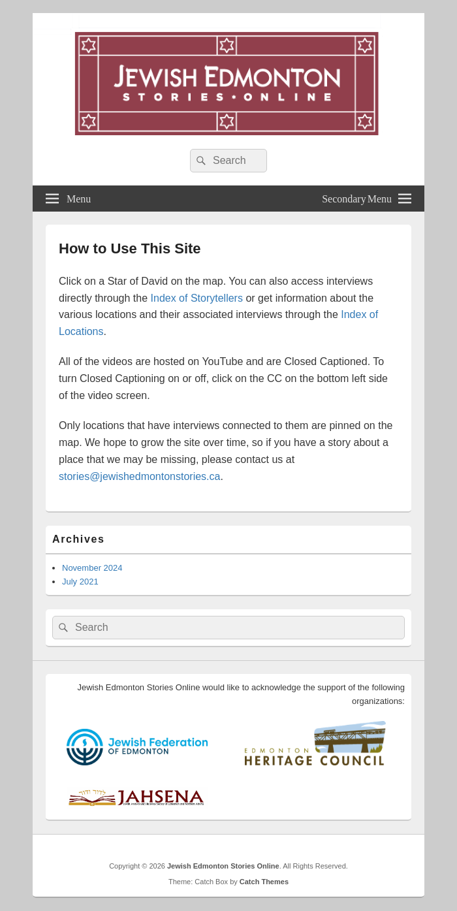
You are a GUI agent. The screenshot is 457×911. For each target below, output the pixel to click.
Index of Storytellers (197, 298)
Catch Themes (264, 882)
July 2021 (80, 581)
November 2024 (92, 568)
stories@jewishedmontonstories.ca (139, 476)
